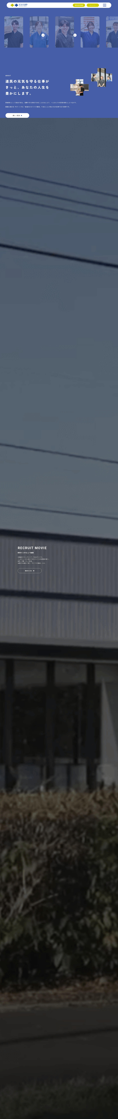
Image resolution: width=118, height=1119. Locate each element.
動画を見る (28, 571)
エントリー (92, 5)
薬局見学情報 (79, 5)
